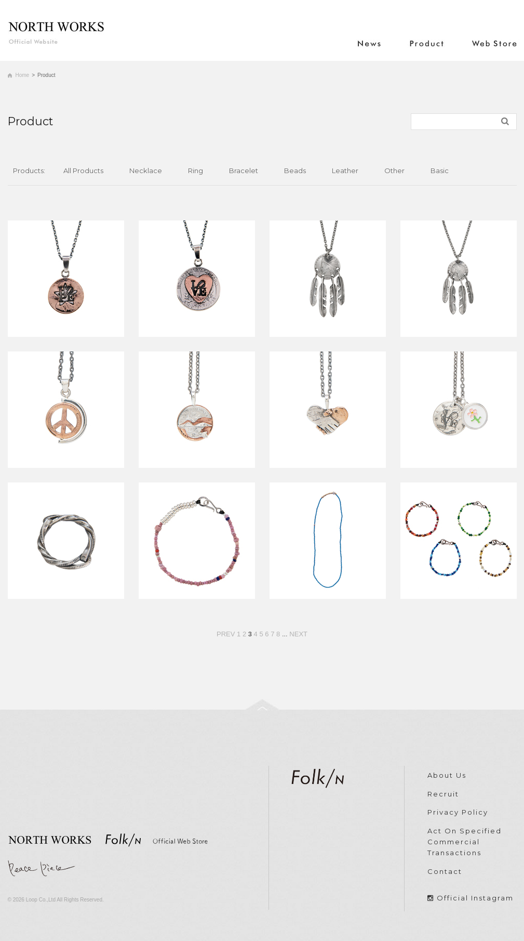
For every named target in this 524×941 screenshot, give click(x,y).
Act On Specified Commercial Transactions (464, 842)
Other (394, 170)
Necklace (145, 170)
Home (23, 75)
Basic (440, 170)
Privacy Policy (457, 812)
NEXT (298, 634)
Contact (444, 871)
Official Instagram (475, 898)
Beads (295, 170)
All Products (83, 170)
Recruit (443, 794)
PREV (226, 634)
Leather (345, 170)
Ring (195, 170)
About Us (446, 775)
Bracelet (243, 170)
